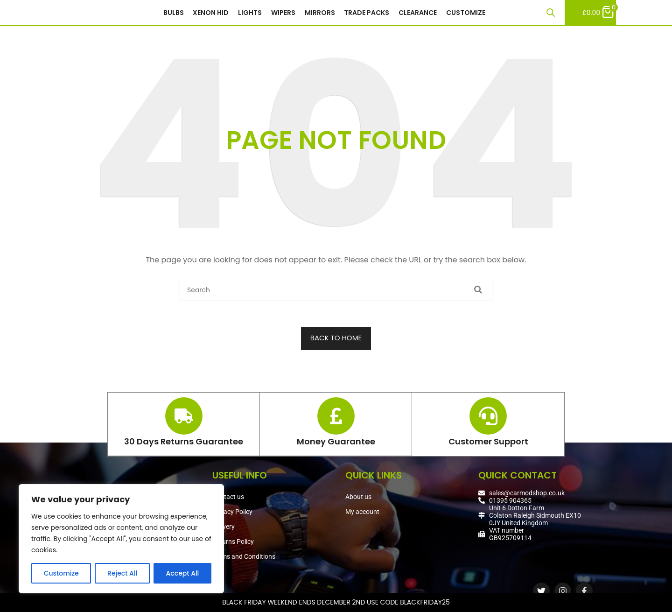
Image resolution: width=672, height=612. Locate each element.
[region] (121, 538)
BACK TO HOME (336, 341)
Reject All (122, 573)
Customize (61, 573)
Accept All (182, 573)
